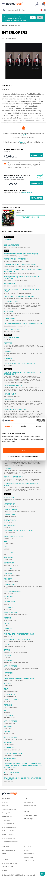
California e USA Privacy (9, 831)
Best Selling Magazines (9, 809)
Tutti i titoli (5, 802)
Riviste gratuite (6, 813)
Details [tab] (23, 426)
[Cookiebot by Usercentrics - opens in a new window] (36, 420)
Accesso (22, 142)
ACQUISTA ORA (36, 155)
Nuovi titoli (5, 805)
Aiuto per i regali (28, 818)
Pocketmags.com (29, 853)
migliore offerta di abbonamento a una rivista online (18, 193)
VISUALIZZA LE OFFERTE (36, 198)
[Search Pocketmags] (4, 10)
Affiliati (4, 853)
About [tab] (38, 426)
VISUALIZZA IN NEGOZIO (30, 217)
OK (23, 450)
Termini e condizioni (8, 834)
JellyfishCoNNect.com (30, 861)
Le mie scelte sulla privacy (9, 841)
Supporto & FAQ (28, 802)
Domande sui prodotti (8, 850)
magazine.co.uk (28, 857)
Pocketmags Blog (7, 816)
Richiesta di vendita (7, 867)
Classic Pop (23, 135)
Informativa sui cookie (8, 838)
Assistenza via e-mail (30, 805)
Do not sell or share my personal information (23, 456)
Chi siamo (26, 850)
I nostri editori (6, 820)
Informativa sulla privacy (9, 827)
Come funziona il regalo (30, 815)
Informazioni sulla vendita (9, 863)
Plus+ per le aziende (8, 823)
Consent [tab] (8, 426)
